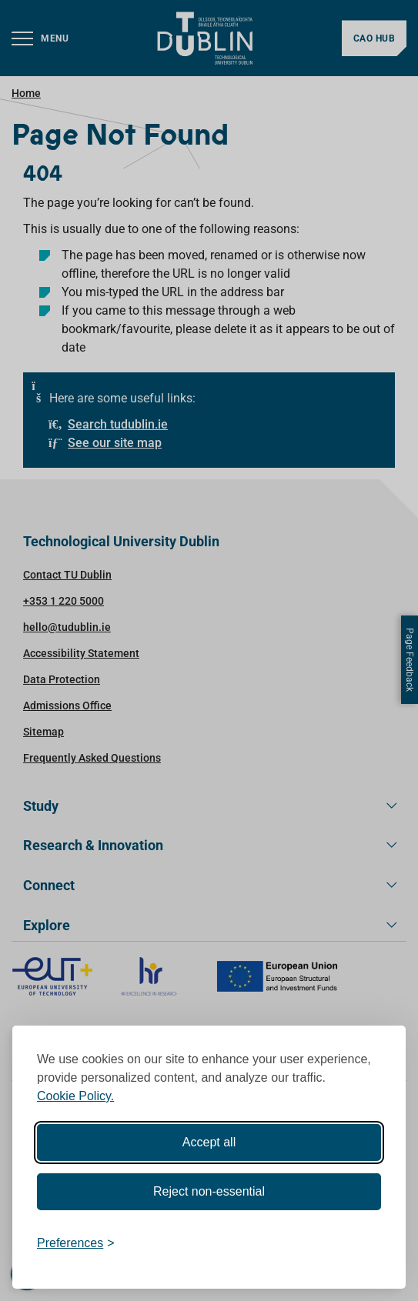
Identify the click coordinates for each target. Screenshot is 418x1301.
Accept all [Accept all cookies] (209, 1142)
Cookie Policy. (75, 1096)
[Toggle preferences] (76, 1243)
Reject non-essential (209, 1191)
